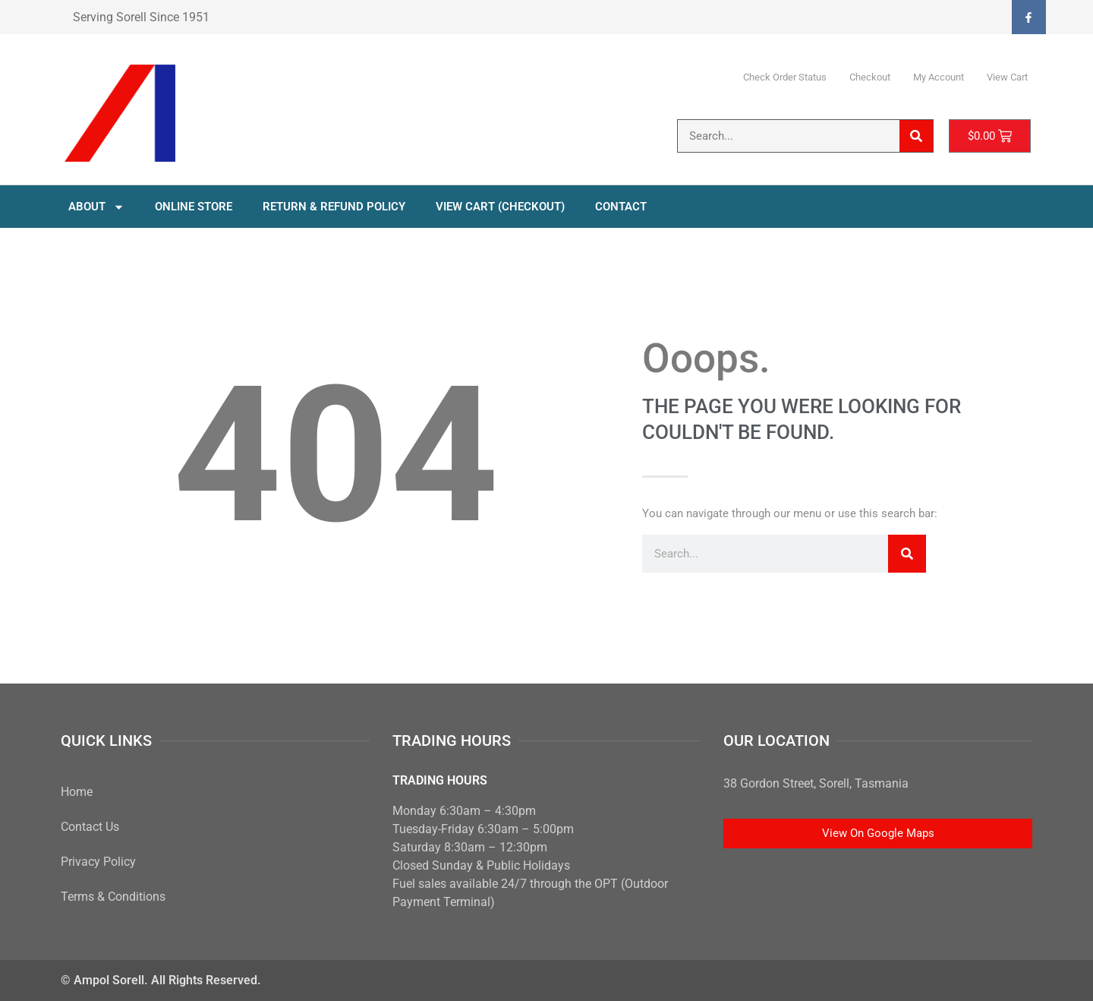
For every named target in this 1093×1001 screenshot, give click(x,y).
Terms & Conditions (113, 896)
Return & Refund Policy (334, 206)
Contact (621, 206)
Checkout (869, 77)
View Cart (1007, 77)
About (96, 207)
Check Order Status (785, 77)
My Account (938, 77)
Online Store (193, 206)
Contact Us (90, 826)
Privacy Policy (98, 861)
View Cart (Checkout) (500, 206)
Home (77, 792)
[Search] (916, 136)
